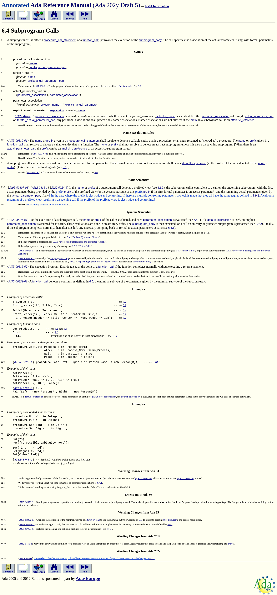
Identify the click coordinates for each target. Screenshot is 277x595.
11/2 (3, 266)
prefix (33, 67)
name (33, 63)
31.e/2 (3, 520)
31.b (3, 483)
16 (2, 324)
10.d (3, 246)
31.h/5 (3, 544)
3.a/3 (3, 86)
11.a (3, 272)
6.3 (65, 328)
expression (57, 110)
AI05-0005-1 (40, 86)
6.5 (91, 281)
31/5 (3, 459)
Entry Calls (85, 246)
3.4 (68, 237)
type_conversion (143, 478)
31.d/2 (3, 502)
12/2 (3, 281)
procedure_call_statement (60, 40)
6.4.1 (197, 219)
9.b (2, 205)
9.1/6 (3, 187)
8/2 (2, 140)
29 (2, 439)
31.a (3, 478)
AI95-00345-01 (17, 219)
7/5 (2, 116)
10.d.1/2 (4, 251)
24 (2, 397)
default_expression (194, 163)
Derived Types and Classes (86, 237)
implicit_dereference (74, 148)
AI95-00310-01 (17, 140)
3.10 (114, 335)
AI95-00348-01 (26, 258)
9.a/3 (3, 172)
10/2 (3, 219)
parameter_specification (104, 396)
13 (2, 297)
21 (2, 368)
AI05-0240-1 (33, 172)
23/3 (3, 388)
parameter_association (31, 95)
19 (2, 347)
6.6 (139, 86)
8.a (2, 158)
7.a (2, 125)
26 (2, 417)
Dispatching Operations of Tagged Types (97, 261)
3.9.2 (256, 195)
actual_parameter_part (52, 67)
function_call (90, 40)
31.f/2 (3, 525)
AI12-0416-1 (22, 116)
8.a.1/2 (4, 154)
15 (2, 310)
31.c (2, 488)
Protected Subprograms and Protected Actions (82, 241)
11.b (3, 276)
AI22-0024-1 (59, 187)
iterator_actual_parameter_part (36, 120)
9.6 (56, 332)
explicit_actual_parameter (81, 104)
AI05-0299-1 (23, 362)
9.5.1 (55, 241)
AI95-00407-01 (18, 187)
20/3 (3, 362)
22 (2, 373)
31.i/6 (3, 558)
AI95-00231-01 (17, 281)
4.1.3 (161, 187)
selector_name (50, 104)
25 (2, 412)
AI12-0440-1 (23, 459)
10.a (3, 233)
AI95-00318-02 (17, 266)
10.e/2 (3, 258)
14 (2, 302)
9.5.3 (74, 246)
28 (2, 434)
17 (2, 329)
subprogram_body (150, 40)
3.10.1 (156, 362)
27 (2, 425)
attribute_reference (242, 120)
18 (2, 342)
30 (2, 448)
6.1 (124, 301)
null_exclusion (170, 520)
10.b (3, 237)
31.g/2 (3, 529)
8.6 (65, 167)
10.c (2, 242)
